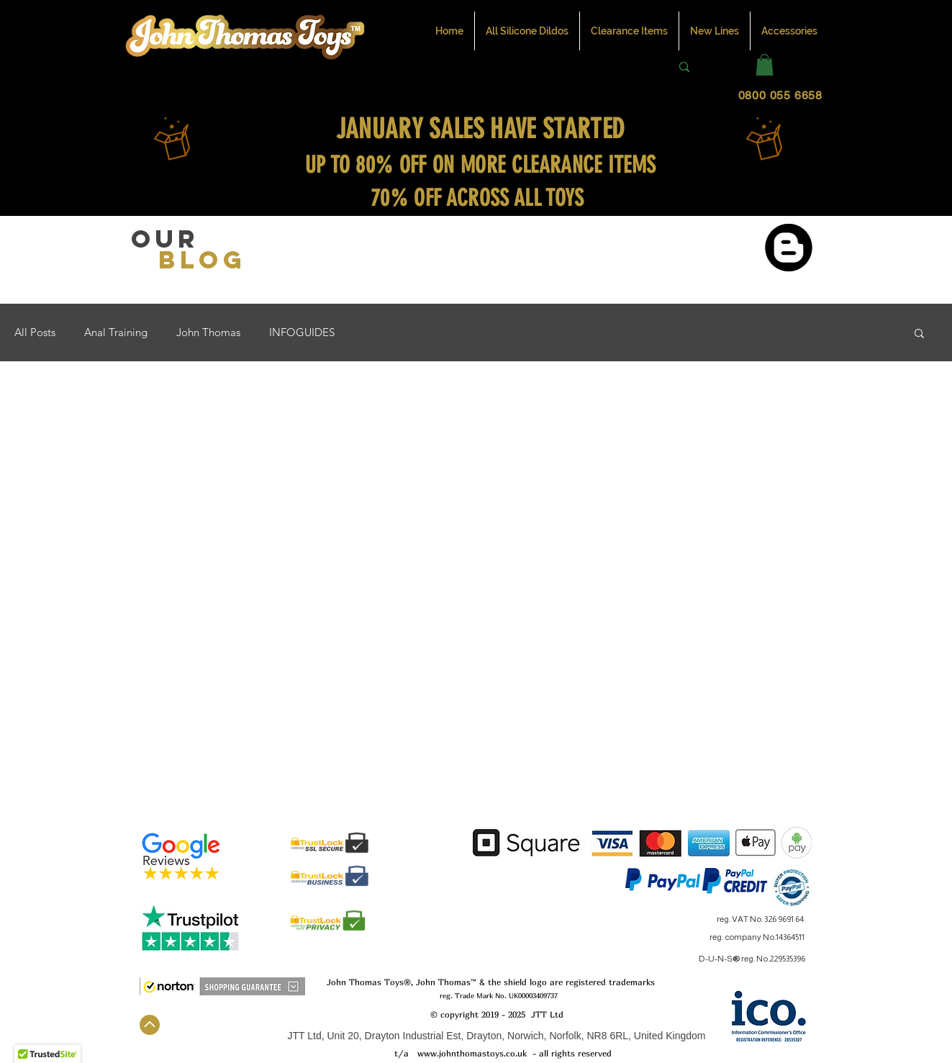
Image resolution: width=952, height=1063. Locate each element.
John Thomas (208, 332)
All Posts (34, 332)
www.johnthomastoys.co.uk (472, 1053)
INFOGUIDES (302, 332)
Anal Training (116, 332)
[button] (765, 65)
